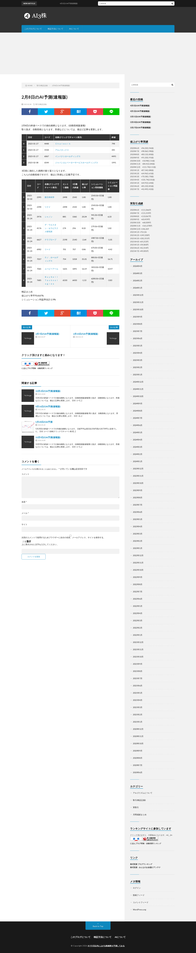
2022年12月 (138, 555)
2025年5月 (137, 345)
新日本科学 (49, 197)
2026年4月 (137, 266)
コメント (25, 474)
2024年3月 (137, 447)
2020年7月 (137, 765)
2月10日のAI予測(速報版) (85, 333)
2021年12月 (138, 642)
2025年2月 (137, 367)
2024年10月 (138, 396)
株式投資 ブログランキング (141, 864)
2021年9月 (137, 664)
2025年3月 (137, 360)
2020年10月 (138, 743)
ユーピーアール (51, 269)
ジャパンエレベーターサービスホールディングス (76, 162)
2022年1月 (137, 635)
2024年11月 (138, 389)
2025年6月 (137, 338)
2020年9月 (137, 750)
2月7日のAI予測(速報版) (47, 333)
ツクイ (47, 207)
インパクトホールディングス (67, 156)
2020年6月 (137, 772)
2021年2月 (137, 714)
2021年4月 (137, 700)
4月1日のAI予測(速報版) (140, 111)
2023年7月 (137, 505)
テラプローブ (50, 239)
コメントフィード (140, 902)
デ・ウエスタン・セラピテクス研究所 (51, 228)
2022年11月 (138, 562)
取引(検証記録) (41, 104)
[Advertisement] (98, 53)
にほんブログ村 (28, 368)
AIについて (74, 29)
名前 (24, 502)
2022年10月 (138, 570)
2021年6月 (137, 685)
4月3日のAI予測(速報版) (72, 3)
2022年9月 (137, 577)
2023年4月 (137, 526)
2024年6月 (137, 425)
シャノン (48, 216)
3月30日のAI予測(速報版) (140, 122)
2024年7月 (137, 418)
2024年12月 (138, 382)
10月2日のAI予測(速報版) (47, 391)
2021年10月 (138, 656)
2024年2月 (137, 454)
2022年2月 (137, 628)
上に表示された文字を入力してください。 (40, 544)
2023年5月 (137, 519)
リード (47, 249)
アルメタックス (62, 150)
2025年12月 (138, 295)
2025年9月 (137, 316)
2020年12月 (138, 729)
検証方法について (55, 29)
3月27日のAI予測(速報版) (140, 127)
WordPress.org (139, 909)
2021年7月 (137, 678)
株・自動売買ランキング (43, 368)
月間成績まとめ (140, 814)
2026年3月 (137, 273)
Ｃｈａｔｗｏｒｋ (63, 143)
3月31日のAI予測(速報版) (140, 116)
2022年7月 (137, 591)
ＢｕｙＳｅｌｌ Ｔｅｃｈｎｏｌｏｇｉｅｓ (52, 280)
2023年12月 (138, 468)
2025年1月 (137, 374)
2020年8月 (137, 758)
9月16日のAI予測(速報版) (47, 406)
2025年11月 (138, 302)
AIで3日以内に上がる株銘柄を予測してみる (106, 946)
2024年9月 (137, 403)
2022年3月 (137, 620)
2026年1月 (137, 288)
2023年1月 (137, 548)
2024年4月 (137, 439)
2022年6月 (137, 599)
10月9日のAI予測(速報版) (47, 437)
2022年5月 (137, 606)
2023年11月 (138, 476)
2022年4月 (137, 613)
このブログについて (33, 29)
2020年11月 (138, 736)
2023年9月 (137, 490)
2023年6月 (137, 512)
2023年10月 (138, 483)
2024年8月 (137, 411)
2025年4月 (137, 353)
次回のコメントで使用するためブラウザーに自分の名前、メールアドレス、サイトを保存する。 (63, 537)
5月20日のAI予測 (43, 422)
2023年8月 (137, 497)
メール (25, 513)
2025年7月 (137, 331)
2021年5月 (137, 693)
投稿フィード (139, 895)
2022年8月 (137, 584)
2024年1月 (137, 461)
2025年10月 (138, 309)
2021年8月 (137, 671)
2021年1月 (137, 722)
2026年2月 (137, 280)
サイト (24, 524)
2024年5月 (137, 432)
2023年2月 (137, 541)
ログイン (137, 888)
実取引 (136, 807)
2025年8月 (137, 324)
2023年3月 (137, 533)
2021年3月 (137, 707)
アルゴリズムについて (142, 793)
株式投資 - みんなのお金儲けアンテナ (145, 867)
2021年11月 (138, 649)
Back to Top (98, 926)
